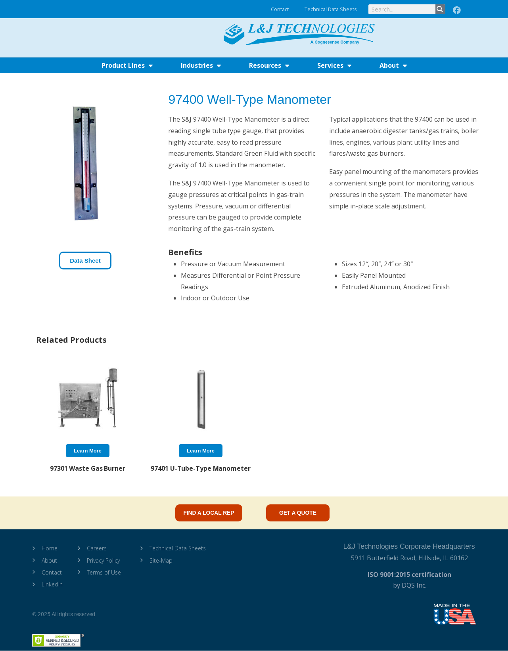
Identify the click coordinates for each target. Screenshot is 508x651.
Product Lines (127, 65)
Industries (201, 65)
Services (334, 65)
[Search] (440, 9)
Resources (269, 65)
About (393, 65)
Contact (280, 9)
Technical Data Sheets (331, 9)
